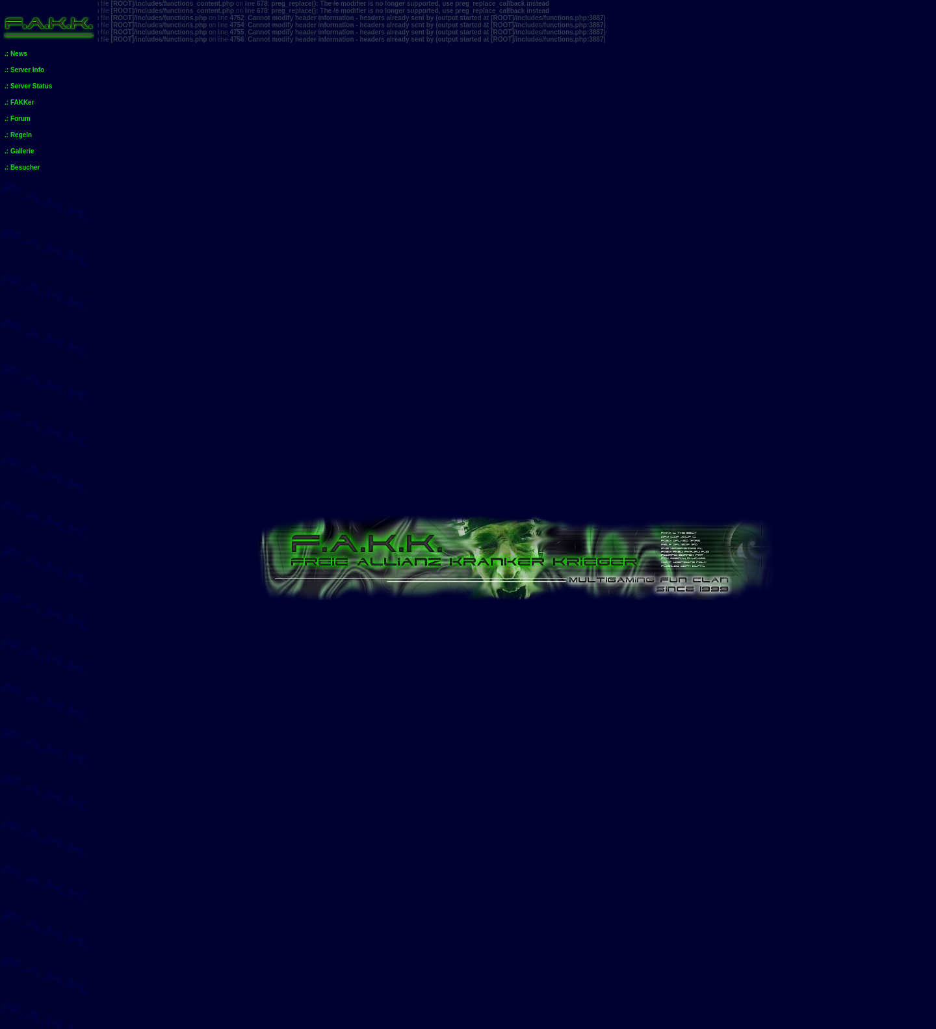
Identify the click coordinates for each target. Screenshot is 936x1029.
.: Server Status (28, 86)
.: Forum (18, 118)
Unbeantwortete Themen (152, 562)
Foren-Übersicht (157, 596)
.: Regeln (18, 134)
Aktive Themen (218, 562)
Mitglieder (888, 518)
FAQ (775, 518)
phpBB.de (559, 1025)
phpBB (484, 1018)
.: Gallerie (19, 151)
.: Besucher (22, 167)
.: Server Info (24, 69)
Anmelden (146, 518)
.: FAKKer (19, 102)
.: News (16, 53)
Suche (826, 518)
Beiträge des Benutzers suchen (677, 740)
